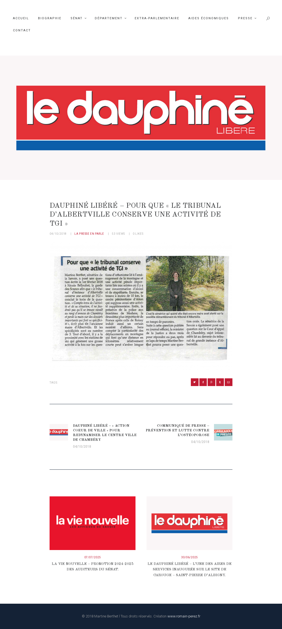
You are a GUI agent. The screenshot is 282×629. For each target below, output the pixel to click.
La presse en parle (89, 233)
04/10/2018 (58, 233)
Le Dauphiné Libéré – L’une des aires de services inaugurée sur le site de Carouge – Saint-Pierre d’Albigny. (190, 569)
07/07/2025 (92, 557)
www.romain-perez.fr (183, 616)
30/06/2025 (189, 557)
